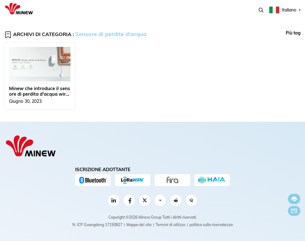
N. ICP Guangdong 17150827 (97, 224)
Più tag (293, 33)
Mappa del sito (139, 224)
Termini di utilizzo (170, 224)
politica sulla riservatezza (211, 224)
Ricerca (261, 10)
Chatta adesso (294, 199)
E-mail (294, 211)
